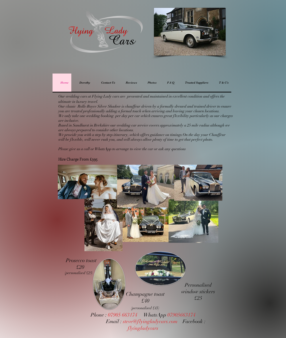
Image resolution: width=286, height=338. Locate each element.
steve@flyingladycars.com (150, 321)
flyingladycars (143, 328)
